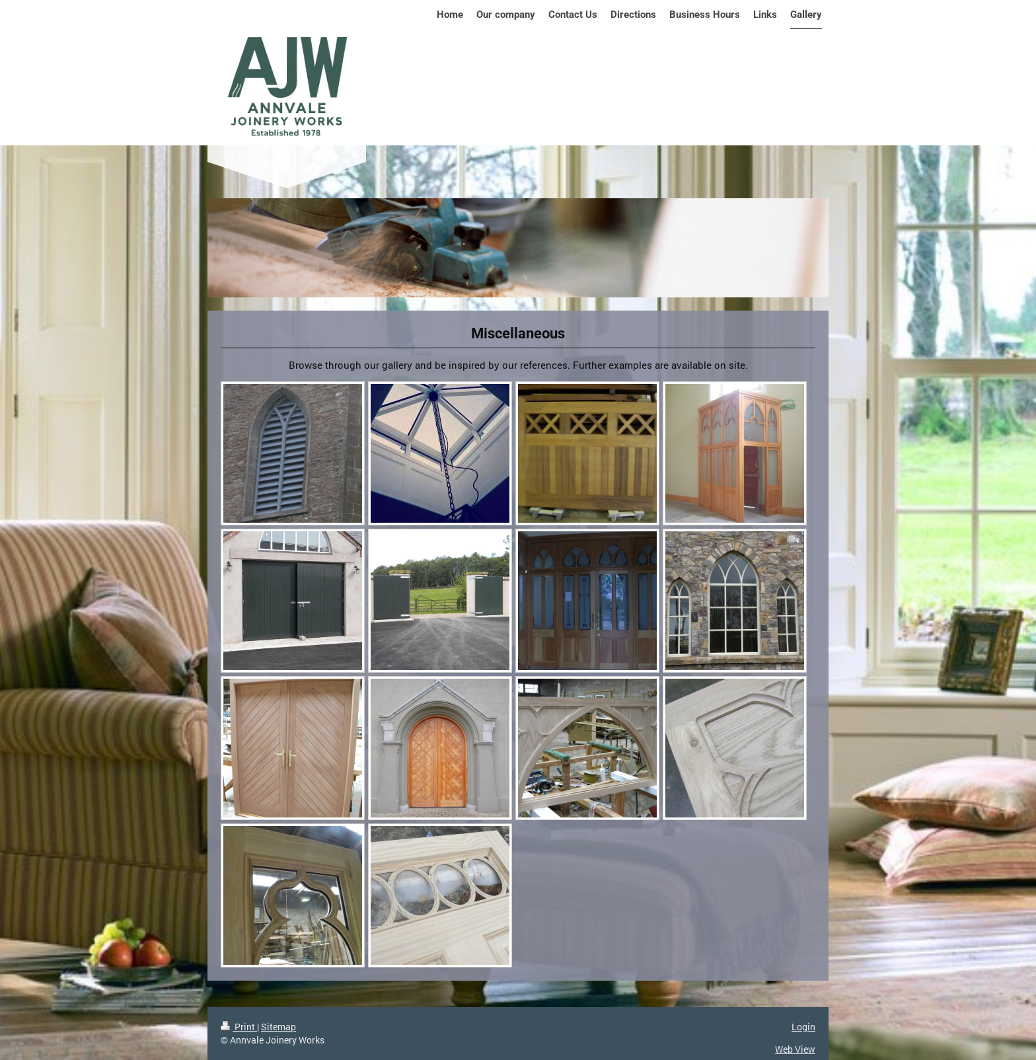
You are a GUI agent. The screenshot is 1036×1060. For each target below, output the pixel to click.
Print (239, 1026)
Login (803, 1026)
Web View (795, 1049)
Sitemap (278, 1026)
